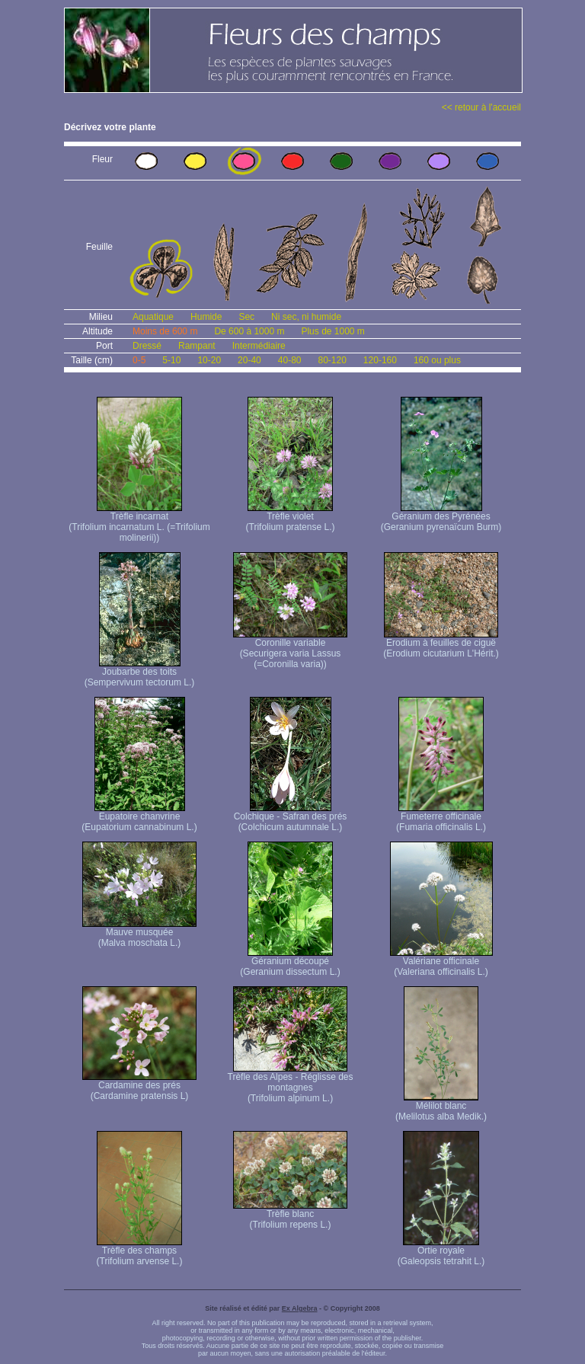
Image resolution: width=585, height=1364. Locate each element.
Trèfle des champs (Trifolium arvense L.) (140, 1252)
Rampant (197, 345)
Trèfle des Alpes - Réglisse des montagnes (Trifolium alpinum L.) (290, 1083)
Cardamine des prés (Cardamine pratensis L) (139, 1086)
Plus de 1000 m (332, 331)
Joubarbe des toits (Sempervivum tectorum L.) (140, 673)
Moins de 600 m (165, 331)
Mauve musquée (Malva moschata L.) (139, 933)
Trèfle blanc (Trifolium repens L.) (290, 1215)
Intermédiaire (259, 345)
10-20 (209, 360)
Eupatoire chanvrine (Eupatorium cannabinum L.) (139, 817)
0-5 (139, 360)
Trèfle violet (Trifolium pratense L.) (290, 517)
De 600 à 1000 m (249, 331)
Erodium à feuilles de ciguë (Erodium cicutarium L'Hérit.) (441, 644)
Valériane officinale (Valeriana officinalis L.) (441, 962)
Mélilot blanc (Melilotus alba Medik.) (441, 1107)
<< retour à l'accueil (481, 107)
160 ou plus (437, 360)
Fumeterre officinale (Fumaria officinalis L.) (441, 817)
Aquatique (153, 316)
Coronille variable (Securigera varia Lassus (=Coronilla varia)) (290, 649)
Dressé (147, 345)
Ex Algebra (300, 1308)
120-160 (380, 360)
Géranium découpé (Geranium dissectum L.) (290, 962)
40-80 (290, 360)
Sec (246, 316)
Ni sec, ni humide (306, 316)
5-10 (171, 360)
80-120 (332, 360)
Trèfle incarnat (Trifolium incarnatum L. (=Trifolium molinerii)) (139, 523)
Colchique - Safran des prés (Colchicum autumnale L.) (290, 817)
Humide (206, 316)
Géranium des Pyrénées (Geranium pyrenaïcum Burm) (441, 517)
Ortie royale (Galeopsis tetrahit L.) (441, 1252)
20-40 (249, 360)
